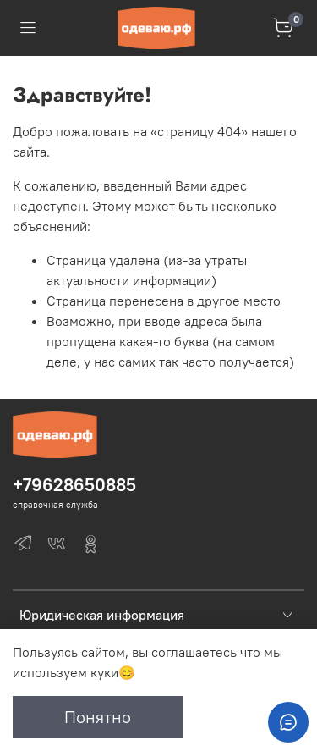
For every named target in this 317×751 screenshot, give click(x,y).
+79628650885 (74, 484)
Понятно (97, 716)
